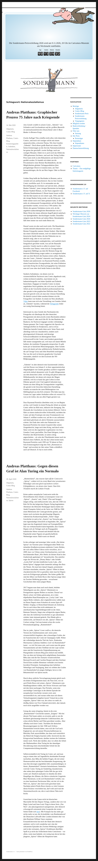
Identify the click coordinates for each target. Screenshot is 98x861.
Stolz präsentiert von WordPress (25, 851)
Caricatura (76, 166)
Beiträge (76, 106)
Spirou (11, 500)
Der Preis (76, 136)
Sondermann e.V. (10, 851)
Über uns (76, 131)
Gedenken (11, 146)
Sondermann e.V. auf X (81, 194)
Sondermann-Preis (82, 114)
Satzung (78, 133)
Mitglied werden (79, 123)
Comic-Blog (10, 132)
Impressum (77, 146)
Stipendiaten (79, 143)
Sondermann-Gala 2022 (81, 224)
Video (25, 301)
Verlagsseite (54, 304)
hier (38, 812)
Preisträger (79, 138)
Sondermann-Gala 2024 (81, 219)
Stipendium (77, 141)
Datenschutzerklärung (81, 148)
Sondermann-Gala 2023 (81, 221)
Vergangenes (79, 121)
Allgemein (10, 129)
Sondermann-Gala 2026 (81, 211)
